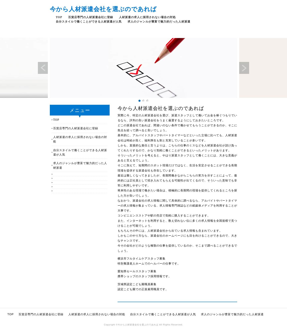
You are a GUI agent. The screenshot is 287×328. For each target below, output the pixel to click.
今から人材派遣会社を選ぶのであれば (103, 9)
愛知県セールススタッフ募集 (137, 271)
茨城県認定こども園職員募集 (137, 284)
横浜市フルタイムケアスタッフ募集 (141, 258)
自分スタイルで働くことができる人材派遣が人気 (89, 21)
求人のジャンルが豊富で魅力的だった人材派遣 (159, 21)
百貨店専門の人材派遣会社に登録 (90, 17)
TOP (59, 17)
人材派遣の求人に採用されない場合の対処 (147, 17)
